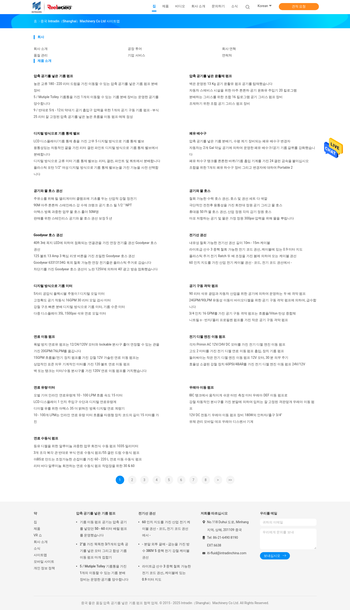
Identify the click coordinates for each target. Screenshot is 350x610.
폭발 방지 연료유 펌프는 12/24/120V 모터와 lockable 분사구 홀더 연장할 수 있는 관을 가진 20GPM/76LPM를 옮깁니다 (96, 348)
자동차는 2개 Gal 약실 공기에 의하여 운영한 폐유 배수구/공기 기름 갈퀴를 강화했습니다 (252, 151)
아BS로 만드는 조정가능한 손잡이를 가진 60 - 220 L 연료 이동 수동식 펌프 (88, 459)
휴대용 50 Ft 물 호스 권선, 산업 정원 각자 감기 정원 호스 (230, 212)
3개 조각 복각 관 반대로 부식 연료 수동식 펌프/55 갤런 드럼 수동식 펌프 (87, 453)
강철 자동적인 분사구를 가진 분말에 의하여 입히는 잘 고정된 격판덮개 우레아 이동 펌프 (252, 405)
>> (230, 480)
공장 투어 (135, 49)
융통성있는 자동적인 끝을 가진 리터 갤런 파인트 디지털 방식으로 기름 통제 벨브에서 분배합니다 (96, 151)
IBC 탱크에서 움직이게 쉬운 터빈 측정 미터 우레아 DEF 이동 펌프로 (238, 395)
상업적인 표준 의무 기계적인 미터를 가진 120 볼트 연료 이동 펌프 (82, 364)
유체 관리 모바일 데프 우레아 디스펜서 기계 (221, 421)
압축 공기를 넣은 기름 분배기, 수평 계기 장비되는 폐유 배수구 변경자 (239, 141)
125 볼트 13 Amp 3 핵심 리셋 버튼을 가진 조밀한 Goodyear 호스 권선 (84, 256)
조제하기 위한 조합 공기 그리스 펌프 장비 (219, 103)
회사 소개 (41, 49)
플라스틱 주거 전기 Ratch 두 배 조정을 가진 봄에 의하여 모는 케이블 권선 (243, 256)
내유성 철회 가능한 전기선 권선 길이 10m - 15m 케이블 (229, 243)
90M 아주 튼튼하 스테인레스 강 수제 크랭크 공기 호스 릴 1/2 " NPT (83, 205)
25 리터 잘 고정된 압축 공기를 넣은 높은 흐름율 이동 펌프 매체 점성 (83, 117)
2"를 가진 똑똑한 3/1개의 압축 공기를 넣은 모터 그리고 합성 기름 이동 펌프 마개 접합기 (104, 550)
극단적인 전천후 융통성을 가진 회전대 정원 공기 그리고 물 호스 (235, 205)
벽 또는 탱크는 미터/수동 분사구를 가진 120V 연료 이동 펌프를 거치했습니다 (90, 371)
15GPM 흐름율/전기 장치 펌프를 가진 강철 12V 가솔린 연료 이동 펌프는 (86, 357)
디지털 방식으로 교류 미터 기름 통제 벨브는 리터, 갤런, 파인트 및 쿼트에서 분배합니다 (97, 161)
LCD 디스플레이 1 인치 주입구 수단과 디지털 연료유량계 (75, 402)
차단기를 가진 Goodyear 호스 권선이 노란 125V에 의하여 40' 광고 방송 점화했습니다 (96, 269)
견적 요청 (299, 6)
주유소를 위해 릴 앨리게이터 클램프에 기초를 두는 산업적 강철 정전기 (85, 198)
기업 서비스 (136, 55)
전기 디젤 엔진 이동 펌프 (207, 337)
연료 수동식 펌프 (46, 438)
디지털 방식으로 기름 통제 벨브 (57, 133)
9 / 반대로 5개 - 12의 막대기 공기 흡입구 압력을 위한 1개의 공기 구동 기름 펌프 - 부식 (96, 110)
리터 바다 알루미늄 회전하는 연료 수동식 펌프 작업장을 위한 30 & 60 (84, 466)
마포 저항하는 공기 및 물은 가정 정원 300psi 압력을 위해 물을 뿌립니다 (241, 218)
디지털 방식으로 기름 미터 (53, 286)
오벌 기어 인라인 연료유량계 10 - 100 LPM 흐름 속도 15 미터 (78, 395)
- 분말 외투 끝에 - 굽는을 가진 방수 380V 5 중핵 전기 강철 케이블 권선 (166, 550)
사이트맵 (40, 555)
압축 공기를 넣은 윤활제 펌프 (210, 76)
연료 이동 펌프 (44, 337)
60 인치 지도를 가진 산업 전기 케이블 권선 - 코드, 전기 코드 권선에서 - (240, 262)
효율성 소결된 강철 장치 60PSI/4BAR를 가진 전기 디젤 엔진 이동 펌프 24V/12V (247, 364)
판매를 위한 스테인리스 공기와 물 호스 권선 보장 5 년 (73, 218)
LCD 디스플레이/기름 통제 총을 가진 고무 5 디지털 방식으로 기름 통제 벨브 (89, 141)
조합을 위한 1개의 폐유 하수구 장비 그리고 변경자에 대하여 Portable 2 (241, 167)
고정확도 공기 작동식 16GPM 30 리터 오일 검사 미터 (72, 300)
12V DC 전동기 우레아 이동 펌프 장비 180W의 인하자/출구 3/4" (235, 415)
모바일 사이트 (44, 561)
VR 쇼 (38, 535)
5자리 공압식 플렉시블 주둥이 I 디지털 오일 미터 (69, 293)
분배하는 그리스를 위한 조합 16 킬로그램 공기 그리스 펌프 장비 (236, 97)
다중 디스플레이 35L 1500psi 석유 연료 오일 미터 (70, 313)
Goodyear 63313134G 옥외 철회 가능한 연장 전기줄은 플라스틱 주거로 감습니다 (92, 262)
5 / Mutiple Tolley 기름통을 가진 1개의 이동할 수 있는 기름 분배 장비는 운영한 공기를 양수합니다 (96, 100)
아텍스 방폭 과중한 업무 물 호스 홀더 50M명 (66, 212)
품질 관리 (41, 55)
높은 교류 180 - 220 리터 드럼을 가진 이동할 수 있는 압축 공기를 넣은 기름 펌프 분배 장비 (96, 87)
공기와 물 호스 (200, 191)
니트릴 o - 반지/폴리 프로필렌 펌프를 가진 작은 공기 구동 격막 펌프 (238, 320)
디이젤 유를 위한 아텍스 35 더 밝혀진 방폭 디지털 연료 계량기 (79, 408)
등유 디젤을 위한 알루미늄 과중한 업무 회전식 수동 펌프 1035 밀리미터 (86, 446)
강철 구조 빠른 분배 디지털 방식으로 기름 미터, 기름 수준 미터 (79, 307)
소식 (37, 548)
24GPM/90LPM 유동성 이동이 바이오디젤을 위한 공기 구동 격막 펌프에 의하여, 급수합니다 (253, 303)
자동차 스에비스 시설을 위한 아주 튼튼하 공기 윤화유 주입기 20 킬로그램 (243, 90)
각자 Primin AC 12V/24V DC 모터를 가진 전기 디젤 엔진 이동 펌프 (237, 344)
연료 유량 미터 (44, 387)
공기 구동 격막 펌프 (203, 286)
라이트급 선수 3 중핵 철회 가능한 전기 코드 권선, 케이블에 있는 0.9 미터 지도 (246, 249)
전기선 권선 (197, 235)
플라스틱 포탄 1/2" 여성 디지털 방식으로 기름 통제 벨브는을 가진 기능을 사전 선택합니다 (96, 171)
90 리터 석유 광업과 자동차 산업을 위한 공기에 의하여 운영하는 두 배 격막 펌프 (247, 293)
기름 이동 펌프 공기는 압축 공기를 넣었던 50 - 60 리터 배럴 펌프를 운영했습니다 (103, 528)
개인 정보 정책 (44, 568)
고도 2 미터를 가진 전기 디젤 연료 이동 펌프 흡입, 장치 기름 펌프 (236, 351)
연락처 (227, 55)
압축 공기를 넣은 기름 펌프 (53, 76)
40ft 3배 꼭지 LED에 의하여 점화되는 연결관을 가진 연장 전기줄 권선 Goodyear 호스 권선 (95, 246)
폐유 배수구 (197, 133)
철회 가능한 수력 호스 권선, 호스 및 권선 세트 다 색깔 (228, 198)
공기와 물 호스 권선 (48, 191)
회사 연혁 (229, 49)
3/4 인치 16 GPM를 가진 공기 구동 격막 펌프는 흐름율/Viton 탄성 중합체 (242, 313)
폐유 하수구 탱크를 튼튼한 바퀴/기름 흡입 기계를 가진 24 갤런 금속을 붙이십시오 (249, 161)
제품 (37, 528)
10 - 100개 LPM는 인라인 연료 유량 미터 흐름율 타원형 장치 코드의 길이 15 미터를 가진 (96, 418)
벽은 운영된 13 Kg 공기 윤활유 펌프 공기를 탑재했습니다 (231, 84)
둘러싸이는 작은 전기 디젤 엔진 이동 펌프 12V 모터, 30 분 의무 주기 (238, 357)
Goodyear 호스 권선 (48, 235)
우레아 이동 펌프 (201, 387)
